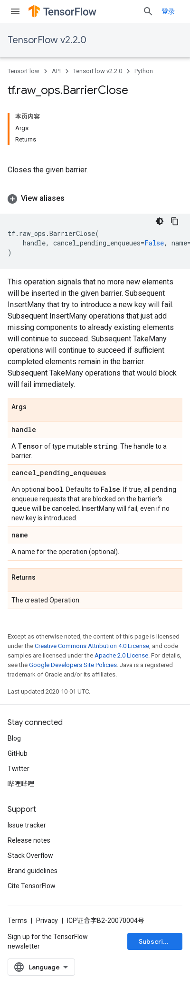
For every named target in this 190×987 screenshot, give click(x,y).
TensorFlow (23, 71)
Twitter (18, 768)
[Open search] (148, 11)
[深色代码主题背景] (159, 221)
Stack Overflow (30, 855)
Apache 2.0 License (121, 655)
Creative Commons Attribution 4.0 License (92, 645)
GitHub (18, 753)
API (56, 71)
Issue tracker (27, 825)
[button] (95, 198)
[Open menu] (15, 11)
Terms (17, 920)
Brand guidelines (32, 870)
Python (143, 71)
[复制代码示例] (174, 221)
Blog (14, 738)
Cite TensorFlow (32, 886)
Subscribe (155, 941)
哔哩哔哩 (21, 784)
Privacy (47, 920)
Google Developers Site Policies (73, 664)
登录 (168, 11)
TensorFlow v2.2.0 (47, 40)
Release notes (29, 840)
